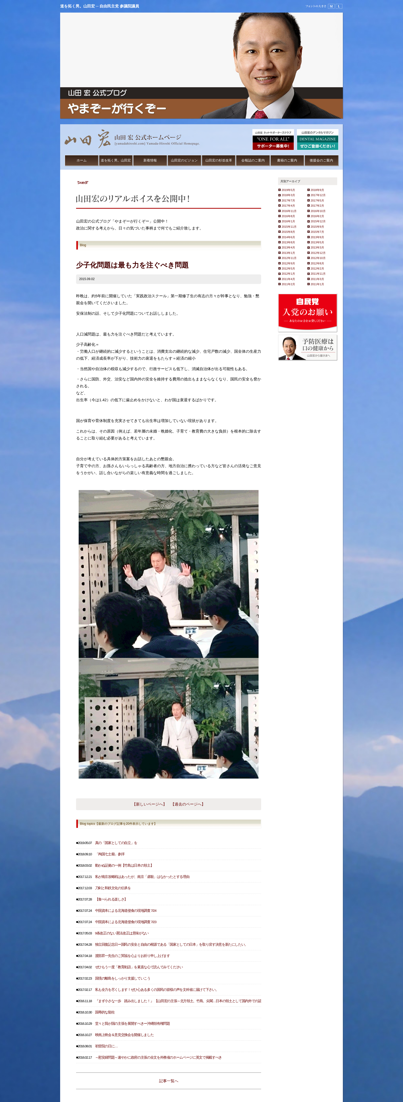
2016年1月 (288, 221)
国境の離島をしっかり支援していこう (122, 978)
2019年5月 (288, 189)
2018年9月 (317, 189)
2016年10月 (318, 211)
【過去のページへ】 (188, 804)
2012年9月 (288, 263)
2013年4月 (288, 247)
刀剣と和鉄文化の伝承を (113, 888)
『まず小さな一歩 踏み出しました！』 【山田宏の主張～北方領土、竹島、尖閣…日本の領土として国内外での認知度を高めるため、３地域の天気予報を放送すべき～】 (219, 1001)
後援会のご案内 (321, 160)
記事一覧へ (168, 1081)
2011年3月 (317, 279)
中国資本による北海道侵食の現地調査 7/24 (125, 911)
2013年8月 (288, 242)
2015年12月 (318, 221)
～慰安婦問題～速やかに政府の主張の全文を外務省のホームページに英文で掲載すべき (158, 1057)
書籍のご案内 (287, 160)
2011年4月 (288, 279)
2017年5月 (317, 200)
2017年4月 (288, 205)
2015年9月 (317, 226)
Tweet (82, 182)
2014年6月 (288, 237)
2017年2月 (317, 205)
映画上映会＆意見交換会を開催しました (124, 1035)
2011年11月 (318, 273)
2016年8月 (288, 216)
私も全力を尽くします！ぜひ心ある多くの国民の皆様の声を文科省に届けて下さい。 (157, 990)
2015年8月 (288, 231)
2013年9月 (317, 237)
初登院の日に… (106, 1046)
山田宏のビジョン (184, 160)
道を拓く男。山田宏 (116, 160)
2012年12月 (318, 252)
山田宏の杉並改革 (218, 160)
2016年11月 (289, 211)
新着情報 (150, 160)
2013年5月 (317, 242)
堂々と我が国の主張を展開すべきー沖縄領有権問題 (132, 1024)
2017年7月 (288, 200)
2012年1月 (288, 273)
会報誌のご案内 (253, 160)
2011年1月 (317, 284)
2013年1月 (288, 252)
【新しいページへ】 (149, 804)
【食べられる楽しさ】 (111, 899)
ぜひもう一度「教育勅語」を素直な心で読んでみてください (139, 967)
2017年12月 (318, 195)
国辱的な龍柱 (105, 1012)
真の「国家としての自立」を (116, 843)
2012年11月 (289, 258)
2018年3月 (288, 195)
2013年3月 (317, 247)
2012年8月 (317, 263)
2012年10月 (318, 258)
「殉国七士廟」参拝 (109, 854)
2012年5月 (288, 268)
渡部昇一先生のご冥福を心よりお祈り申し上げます (132, 956)
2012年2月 (317, 268)
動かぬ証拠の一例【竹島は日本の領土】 (124, 865)
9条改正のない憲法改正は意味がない (122, 933)
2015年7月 (317, 231)
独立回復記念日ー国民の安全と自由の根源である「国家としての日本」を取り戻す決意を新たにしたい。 (171, 944)
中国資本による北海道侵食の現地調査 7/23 (125, 922)
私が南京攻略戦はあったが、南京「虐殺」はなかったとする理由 (142, 877)
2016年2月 (317, 216)
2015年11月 (289, 226)
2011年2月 (288, 284)
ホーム (82, 160)
